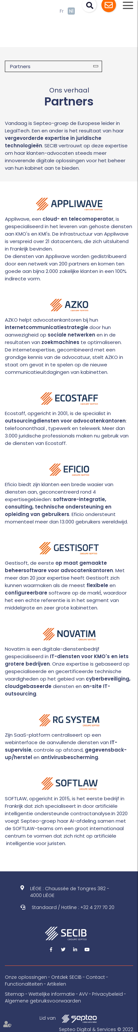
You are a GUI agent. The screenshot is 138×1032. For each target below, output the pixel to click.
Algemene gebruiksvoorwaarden (43, 1001)
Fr (62, 11)
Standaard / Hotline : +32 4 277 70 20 (73, 907)
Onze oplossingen (26, 977)
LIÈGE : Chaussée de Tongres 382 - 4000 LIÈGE (69, 892)
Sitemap (14, 994)
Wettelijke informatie (52, 994)
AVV (83, 994)
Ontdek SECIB (66, 977)
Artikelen (56, 984)
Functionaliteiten (24, 984)
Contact (95, 977)
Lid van (69, 1018)
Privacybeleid (107, 994)
